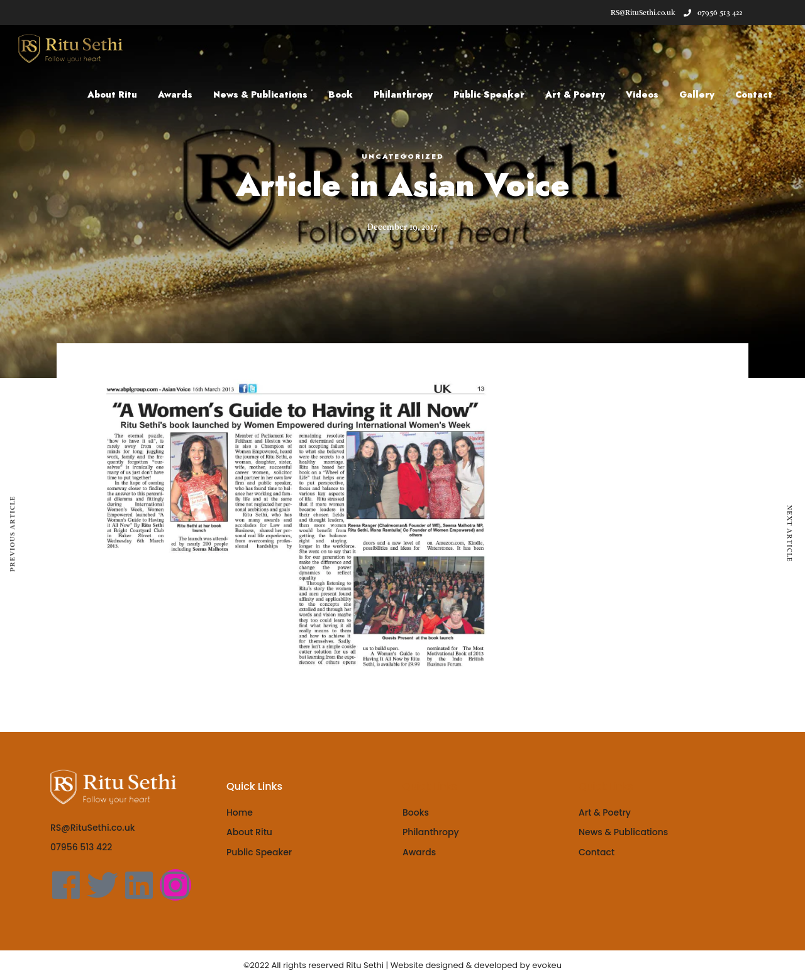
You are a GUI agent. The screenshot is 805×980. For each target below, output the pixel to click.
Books (415, 812)
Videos (649, 94)
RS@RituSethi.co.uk (92, 827)
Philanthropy (410, 94)
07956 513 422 (713, 12)
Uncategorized (403, 156)
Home (239, 812)
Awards (182, 94)
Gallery (703, 94)
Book (347, 94)
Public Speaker (495, 94)
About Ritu (119, 94)
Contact (760, 94)
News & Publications (267, 94)
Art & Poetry (582, 94)
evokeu (547, 965)
